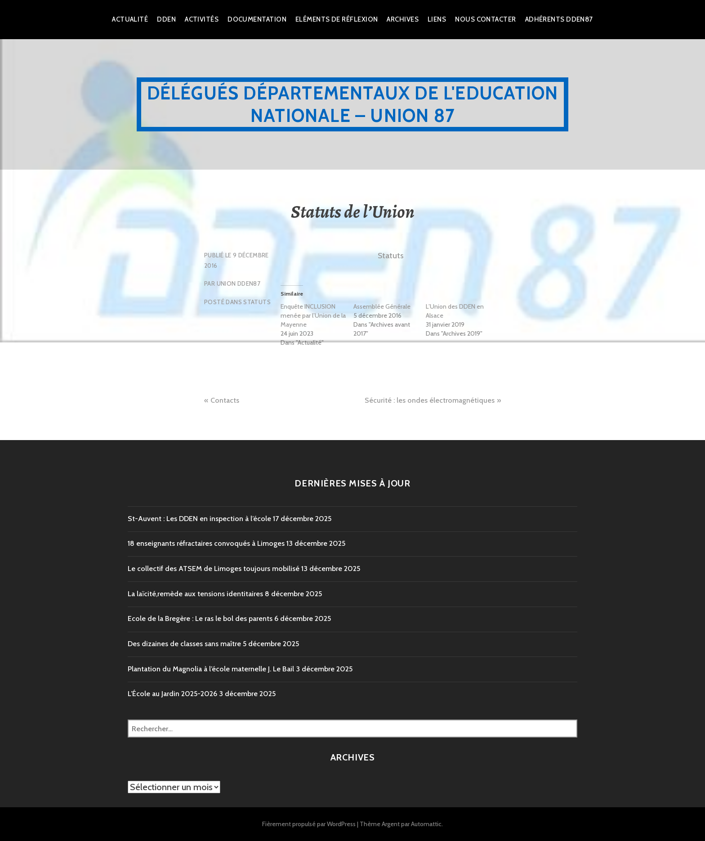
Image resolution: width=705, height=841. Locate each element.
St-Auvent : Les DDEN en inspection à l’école (199, 518)
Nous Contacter (485, 19)
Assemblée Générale (382, 306)
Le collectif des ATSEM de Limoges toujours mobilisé (213, 568)
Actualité (130, 19)
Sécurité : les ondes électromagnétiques (430, 400)
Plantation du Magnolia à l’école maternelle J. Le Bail (211, 669)
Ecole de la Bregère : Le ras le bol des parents (200, 618)
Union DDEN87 (239, 283)
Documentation (257, 19)
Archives (403, 19)
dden (166, 19)
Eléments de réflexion (336, 19)
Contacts (224, 400)
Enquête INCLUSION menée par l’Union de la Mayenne (313, 315)
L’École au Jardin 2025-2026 (172, 693)
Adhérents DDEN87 (559, 19)
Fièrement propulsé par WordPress (309, 824)
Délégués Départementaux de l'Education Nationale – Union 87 (352, 104)
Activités (202, 19)
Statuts (257, 302)
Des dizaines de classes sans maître (184, 643)
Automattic (426, 824)
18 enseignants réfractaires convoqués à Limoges (206, 543)
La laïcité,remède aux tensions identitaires (195, 593)
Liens (437, 19)
